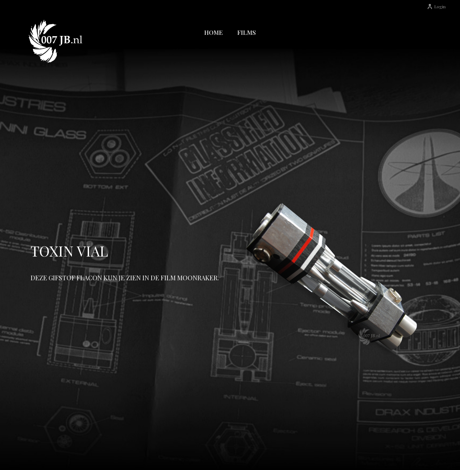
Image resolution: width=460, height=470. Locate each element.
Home (213, 32)
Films (246, 32)
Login (436, 6)
